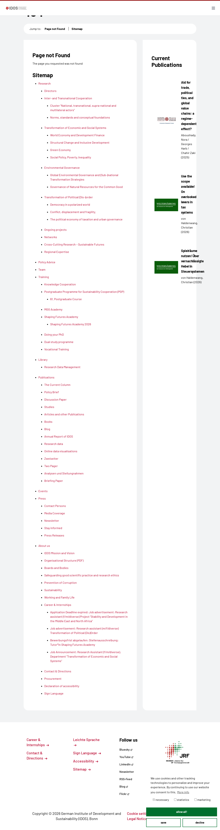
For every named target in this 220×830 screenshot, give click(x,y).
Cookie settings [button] (141, 813)
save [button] (163, 822)
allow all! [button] (181, 811)
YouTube (126, 757)
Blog (123, 786)
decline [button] (199, 822)
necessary (161, 799)
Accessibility (85, 761)
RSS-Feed (125, 779)
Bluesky (126, 749)
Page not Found (55, 28)
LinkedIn (126, 764)
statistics (181, 799)
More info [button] (183, 792)
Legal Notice (139, 818)
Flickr (124, 793)
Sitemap (77, 28)
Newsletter (126, 771)
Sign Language (87, 753)
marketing (202, 799)
